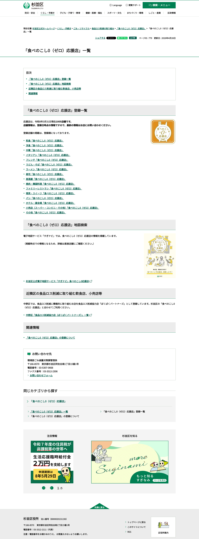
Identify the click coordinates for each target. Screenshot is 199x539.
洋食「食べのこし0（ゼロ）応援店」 (45, 138)
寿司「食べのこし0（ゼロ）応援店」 (45, 166)
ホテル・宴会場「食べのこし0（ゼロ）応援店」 (50, 195)
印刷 (133, 31)
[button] (116, 5)
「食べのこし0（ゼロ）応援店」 (131, 21)
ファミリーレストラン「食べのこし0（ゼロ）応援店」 (54, 181)
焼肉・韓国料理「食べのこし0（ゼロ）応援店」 (50, 176)
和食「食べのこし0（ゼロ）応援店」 (45, 133)
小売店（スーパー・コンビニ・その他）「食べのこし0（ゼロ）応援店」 (62, 200)
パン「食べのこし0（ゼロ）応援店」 (45, 190)
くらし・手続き (64, 21)
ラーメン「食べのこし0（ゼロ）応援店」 (47, 162)
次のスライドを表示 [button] (51, 480)
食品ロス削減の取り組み (103, 21)
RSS (129, 524)
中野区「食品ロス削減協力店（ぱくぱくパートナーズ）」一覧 (59, 307)
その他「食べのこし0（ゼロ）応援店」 (46, 205)
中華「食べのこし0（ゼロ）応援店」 (45, 142)
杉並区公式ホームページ (43, 21)
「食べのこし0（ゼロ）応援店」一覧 (49, 404)
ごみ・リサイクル (81, 21)
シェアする (100, 31)
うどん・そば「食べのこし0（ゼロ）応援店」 (49, 157)
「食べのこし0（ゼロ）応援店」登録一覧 (124, 404)
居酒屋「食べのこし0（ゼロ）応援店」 (46, 171)
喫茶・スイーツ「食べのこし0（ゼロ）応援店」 (50, 186)
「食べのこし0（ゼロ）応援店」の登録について (50, 330)
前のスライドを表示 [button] (43, 480)
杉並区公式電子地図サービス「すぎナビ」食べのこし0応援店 (59, 273)
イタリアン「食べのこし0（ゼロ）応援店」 (48, 147)
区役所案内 (163, 525)
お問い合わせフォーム (41, 368)
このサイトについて (136, 519)
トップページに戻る (136, 514)
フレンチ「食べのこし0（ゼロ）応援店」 (47, 152)
